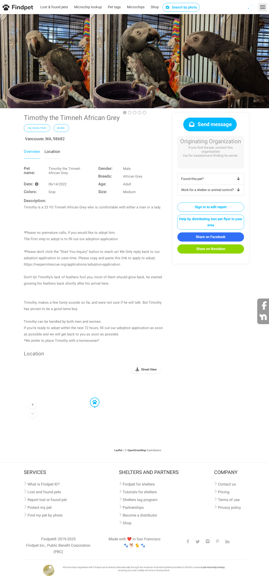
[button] (91, 397)
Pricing (223, 492)
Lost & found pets (54, 7)
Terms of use (229, 499)
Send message (210, 124)
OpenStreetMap (136, 450)
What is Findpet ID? (44, 484)
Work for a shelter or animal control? (211, 190)
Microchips (136, 7)
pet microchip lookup (214, 567)
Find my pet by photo (45, 515)
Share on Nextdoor (210, 249)
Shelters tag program (140, 499)
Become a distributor (140, 515)
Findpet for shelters (139, 484)
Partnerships (133, 507)
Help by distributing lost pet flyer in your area (210, 222)
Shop (155, 7)
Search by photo (181, 7)
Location (52, 151)
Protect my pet (40, 507)
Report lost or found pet (47, 499)
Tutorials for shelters (140, 492)
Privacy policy (229, 507)
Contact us (227, 484)
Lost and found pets (44, 492)
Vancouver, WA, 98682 (45, 138)
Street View (149, 369)
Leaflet (118, 450)
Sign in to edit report (211, 207)
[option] (45, 61)
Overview (32, 151)
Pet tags (114, 7)
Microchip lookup (88, 7)
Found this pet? (211, 179)
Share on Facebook (210, 237)
